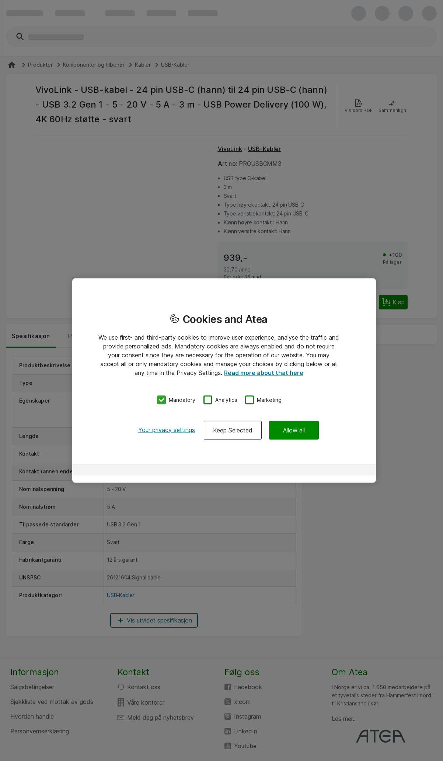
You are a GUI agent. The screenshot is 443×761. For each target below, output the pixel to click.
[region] (224, 380)
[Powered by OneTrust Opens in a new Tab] (344, 470)
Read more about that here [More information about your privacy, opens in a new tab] (263, 372)
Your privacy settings (166, 429)
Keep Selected (232, 430)
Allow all (294, 430)
